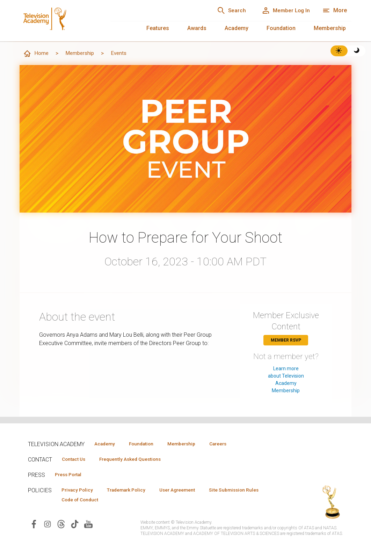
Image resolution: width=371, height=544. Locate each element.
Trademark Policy (132, 491)
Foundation (281, 28)
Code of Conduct (150, 501)
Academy (236, 28)
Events (122, 53)
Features (157, 28)
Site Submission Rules (88, 501)
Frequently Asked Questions (136, 459)
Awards (196, 28)
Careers (231, 443)
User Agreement (187, 491)
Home (36, 54)
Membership (330, 28)
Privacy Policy (79, 491)
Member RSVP (286, 340)
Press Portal (70, 475)
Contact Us (75, 459)
